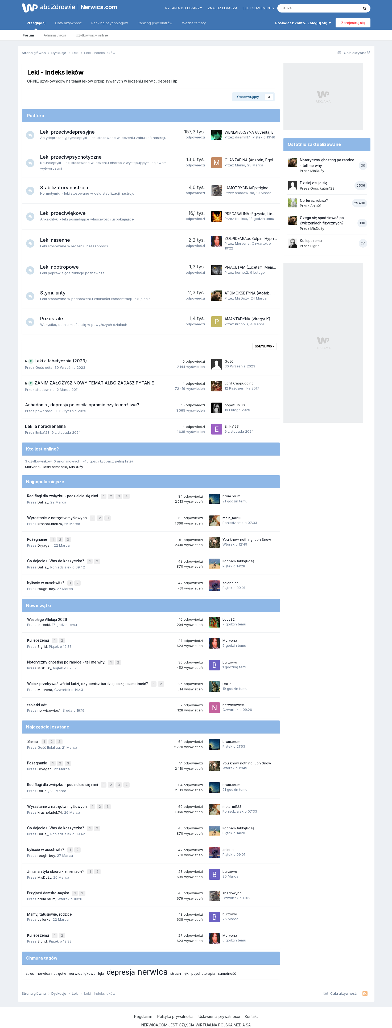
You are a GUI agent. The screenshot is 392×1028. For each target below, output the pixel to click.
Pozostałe (54, 318)
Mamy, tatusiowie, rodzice (49, 900)
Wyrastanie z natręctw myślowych (57, 516)
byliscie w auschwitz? (46, 579)
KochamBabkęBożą (238, 558)
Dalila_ (43, 501)
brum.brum (231, 496)
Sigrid (42, 641)
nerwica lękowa (82, 958)
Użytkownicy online (92, 35)
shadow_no (244, 193)
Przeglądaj (36, 25)
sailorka (44, 905)
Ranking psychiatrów (155, 23)
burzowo (229, 656)
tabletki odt (37, 698)
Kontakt (251, 1001)
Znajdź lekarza (222, 8)
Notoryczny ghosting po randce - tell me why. (66, 656)
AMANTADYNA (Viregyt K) (247, 319)
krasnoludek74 (50, 522)
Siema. (33, 734)
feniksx (241, 218)
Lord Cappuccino (239, 383)
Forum (28, 35)
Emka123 (42, 432)
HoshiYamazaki (54, 467)
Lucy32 (228, 615)
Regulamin (143, 1001)
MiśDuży (242, 298)
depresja (121, 956)
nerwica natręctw (51, 958)
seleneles (230, 578)
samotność (227, 958)
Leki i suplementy (259, 8)
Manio (240, 165)
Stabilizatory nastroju (66, 187)
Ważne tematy (194, 23)
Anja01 (315, 205)
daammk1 (242, 137)
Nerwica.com (99, 7)
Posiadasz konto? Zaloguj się (303, 23)
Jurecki (44, 620)
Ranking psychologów (109, 23)
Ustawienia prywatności (219, 1001)
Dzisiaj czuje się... (315, 183)
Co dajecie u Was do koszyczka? (56, 558)
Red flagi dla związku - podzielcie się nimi (63, 496)
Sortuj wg (264, 346)
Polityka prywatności (175, 1001)
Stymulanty (55, 293)
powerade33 (46, 411)
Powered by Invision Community (196, 1019)
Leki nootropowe (62, 267)
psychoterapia (203, 958)
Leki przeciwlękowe (65, 213)
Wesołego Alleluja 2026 (47, 615)
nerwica (153, 956)
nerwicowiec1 (49, 703)
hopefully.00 (235, 405)
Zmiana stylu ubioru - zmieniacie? (56, 858)
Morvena (242, 243)
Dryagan (45, 542)
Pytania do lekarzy (183, 8)
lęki (101, 957)
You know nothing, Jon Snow (246, 537)
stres (30, 958)
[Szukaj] (305, 8)
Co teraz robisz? (314, 200)
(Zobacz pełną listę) (116, 461)
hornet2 (241, 272)
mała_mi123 (231, 516)
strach (175, 958)
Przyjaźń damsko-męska (48, 879)
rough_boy (46, 584)
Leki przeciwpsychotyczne (73, 157)
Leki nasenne (57, 240)
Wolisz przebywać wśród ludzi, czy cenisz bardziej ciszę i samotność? (88, 677)
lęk (186, 957)
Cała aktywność (68, 23)
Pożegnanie (37, 537)
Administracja (55, 35)
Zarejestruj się (353, 23)
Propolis (241, 324)
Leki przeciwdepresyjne (70, 132)
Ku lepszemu (38, 635)
